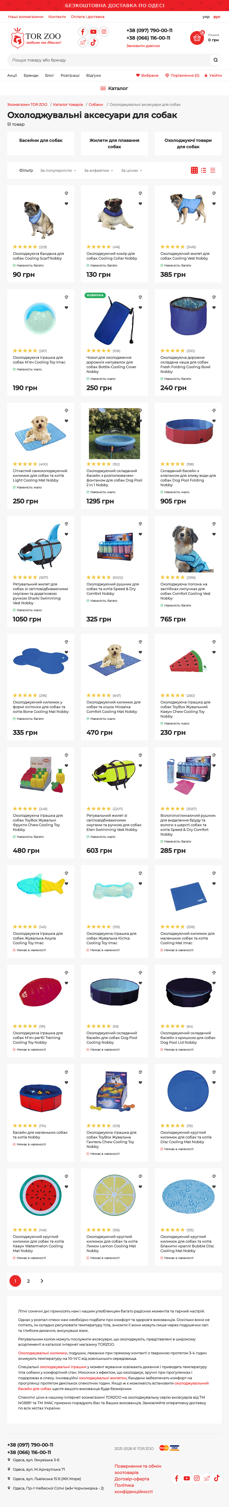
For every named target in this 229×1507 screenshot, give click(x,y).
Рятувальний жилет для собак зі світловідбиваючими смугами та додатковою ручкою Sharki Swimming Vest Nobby (40, 593)
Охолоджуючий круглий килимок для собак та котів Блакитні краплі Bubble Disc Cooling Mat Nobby (187, 1243)
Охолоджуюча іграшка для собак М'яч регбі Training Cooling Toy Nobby (38, 1038)
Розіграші (70, 75)
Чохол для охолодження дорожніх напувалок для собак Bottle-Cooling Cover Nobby (111, 364)
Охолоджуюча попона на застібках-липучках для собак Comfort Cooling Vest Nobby (185, 591)
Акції (12, 75)
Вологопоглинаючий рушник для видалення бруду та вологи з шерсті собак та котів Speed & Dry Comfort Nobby (188, 824)
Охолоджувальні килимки (42, 1353)
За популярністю (56, 170)
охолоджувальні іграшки (63, 1367)
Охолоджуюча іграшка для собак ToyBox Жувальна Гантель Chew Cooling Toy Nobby (111, 1139)
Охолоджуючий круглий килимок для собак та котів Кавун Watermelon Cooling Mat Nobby (38, 1243)
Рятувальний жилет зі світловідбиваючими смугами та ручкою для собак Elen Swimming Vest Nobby (113, 822)
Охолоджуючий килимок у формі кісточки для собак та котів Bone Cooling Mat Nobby (41, 707)
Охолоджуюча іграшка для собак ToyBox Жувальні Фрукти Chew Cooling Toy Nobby (38, 822)
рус (216, 16)
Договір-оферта (131, 1479)
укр (206, 16)
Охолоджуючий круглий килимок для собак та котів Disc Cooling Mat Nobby (185, 1137)
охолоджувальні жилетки (102, 1378)
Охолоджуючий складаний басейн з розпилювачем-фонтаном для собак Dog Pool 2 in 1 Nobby (114, 478)
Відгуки (93, 75)
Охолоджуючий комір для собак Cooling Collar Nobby (111, 255)
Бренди (31, 75)
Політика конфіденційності (133, 1488)
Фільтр (26, 170)
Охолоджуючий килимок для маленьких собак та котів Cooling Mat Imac (187, 938)
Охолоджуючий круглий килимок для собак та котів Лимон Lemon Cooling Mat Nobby (112, 1243)
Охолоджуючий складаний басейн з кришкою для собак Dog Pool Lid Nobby (187, 1038)
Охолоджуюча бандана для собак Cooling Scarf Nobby (38, 255)
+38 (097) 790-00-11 (149, 30)
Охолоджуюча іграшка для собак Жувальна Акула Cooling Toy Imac (38, 938)
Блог (49, 75)
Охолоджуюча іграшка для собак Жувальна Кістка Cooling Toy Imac (111, 938)
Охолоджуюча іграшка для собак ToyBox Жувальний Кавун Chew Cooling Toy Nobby (185, 709)
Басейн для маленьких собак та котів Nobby (40, 1134)
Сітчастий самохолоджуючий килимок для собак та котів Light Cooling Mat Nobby (40, 475)
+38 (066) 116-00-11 (148, 38)
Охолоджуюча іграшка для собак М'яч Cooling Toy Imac (39, 359)
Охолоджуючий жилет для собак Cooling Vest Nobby (185, 255)
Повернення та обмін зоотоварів (137, 1469)
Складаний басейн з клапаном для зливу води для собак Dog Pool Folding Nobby (188, 478)
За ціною (129, 170)
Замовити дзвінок (143, 46)
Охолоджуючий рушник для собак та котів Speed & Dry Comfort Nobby (112, 589)
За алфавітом (96, 170)
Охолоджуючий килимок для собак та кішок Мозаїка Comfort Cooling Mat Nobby (113, 707)
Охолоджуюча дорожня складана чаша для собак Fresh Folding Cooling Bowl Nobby (185, 364)
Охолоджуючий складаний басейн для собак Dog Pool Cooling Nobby (111, 1038)
